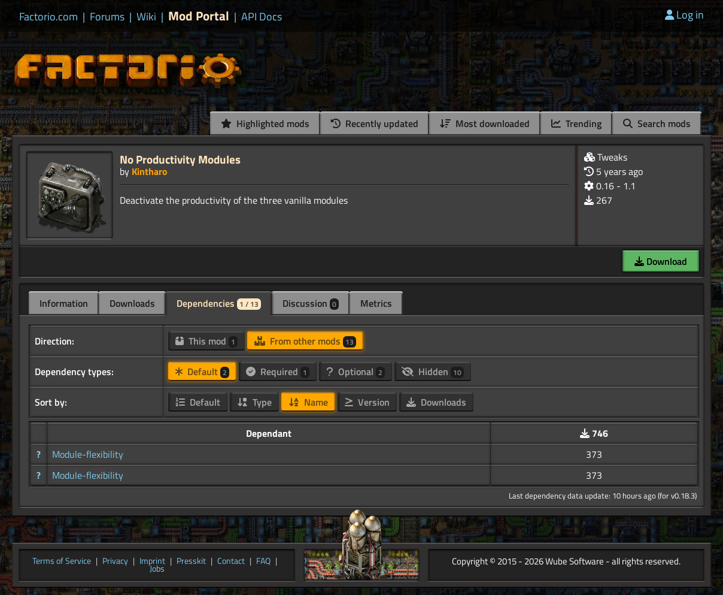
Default (202, 371)
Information (64, 303)
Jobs (157, 569)
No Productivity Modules (180, 159)
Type (254, 402)
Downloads (132, 303)
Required (277, 371)
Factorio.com (48, 16)
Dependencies (219, 303)
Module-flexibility (87, 454)
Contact (231, 561)
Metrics (376, 303)
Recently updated (374, 123)
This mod (206, 341)
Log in (684, 15)
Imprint (152, 561)
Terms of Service (61, 561)
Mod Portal (198, 16)
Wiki (146, 16)
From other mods (305, 341)
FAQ (263, 561)
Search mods (657, 123)
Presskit (191, 561)
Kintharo (150, 171)
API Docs (261, 16)
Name (308, 402)
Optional (355, 371)
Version (367, 402)
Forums (107, 16)
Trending (576, 123)
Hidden (433, 371)
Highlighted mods (265, 123)
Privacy (115, 561)
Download (660, 261)
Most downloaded (485, 123)
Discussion (310, 303)
